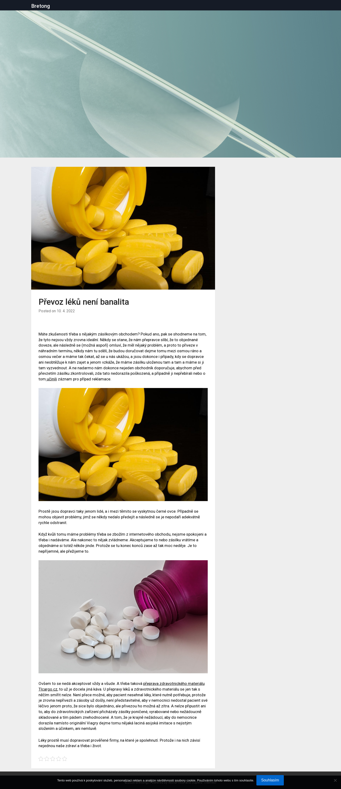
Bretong (40, 6)
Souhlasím (270, 780)
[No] (335, 780)
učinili (51, 379)
